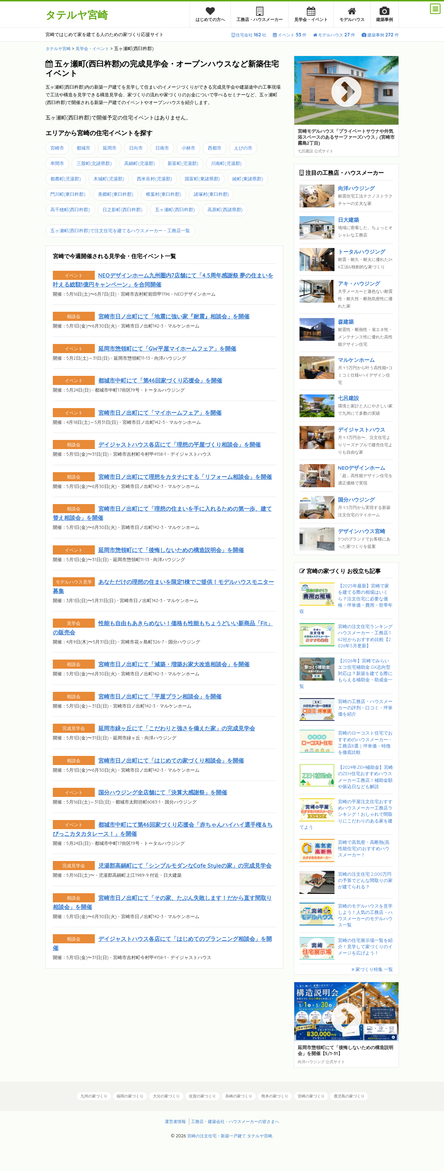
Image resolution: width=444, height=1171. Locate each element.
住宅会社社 (249, 34)
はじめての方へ (210, 14)
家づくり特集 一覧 (372, 969)
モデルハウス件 (334, 34)
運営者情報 (171, 1121)
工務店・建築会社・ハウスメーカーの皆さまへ (236, 1121)
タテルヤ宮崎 (79, 14)
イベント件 (289, 34)
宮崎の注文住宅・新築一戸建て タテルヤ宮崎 (230, 1135)
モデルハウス (352, 14)
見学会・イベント (311, 14)
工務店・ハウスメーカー (260, 14)
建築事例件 (380, 34)
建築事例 (384, 14)
